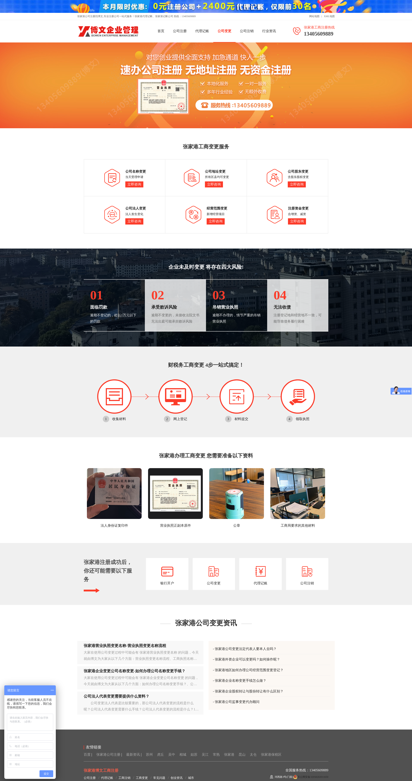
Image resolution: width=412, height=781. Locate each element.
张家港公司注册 (108, 754)
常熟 (216, 754)
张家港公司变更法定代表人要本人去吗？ (246, 649)
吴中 (171, 754)
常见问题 (159, 777)
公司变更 (224, 31)
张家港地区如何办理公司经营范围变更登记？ (249, 670)
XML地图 (329, 16)
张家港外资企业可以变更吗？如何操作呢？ (247, 659)
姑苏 (194, 754)
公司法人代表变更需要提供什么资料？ (116, 696)
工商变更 (142, 777)
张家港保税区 (271, 754)
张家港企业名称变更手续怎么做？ (240, 680)
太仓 (253, 754)
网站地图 (314, 16)
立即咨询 (134, 184)
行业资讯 (269, 31)
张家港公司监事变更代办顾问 (237, 702)
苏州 (149, 754)
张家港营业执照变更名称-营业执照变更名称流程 (125, 646)
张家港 (229, 754)
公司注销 (247, 31)
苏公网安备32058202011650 (312, 776)
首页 (161, 31)
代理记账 (202, 31)
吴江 (205, 754)
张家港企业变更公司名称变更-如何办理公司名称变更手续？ (134, 671)
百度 (87, 754)
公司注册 (180, 31)
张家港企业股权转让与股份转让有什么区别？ (249, 691)
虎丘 (160, 754)
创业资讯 (177, 777)
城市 (191, 777)
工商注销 (124, 777)
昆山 (242, 754)
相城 (182, 754)
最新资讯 (133, 754)
